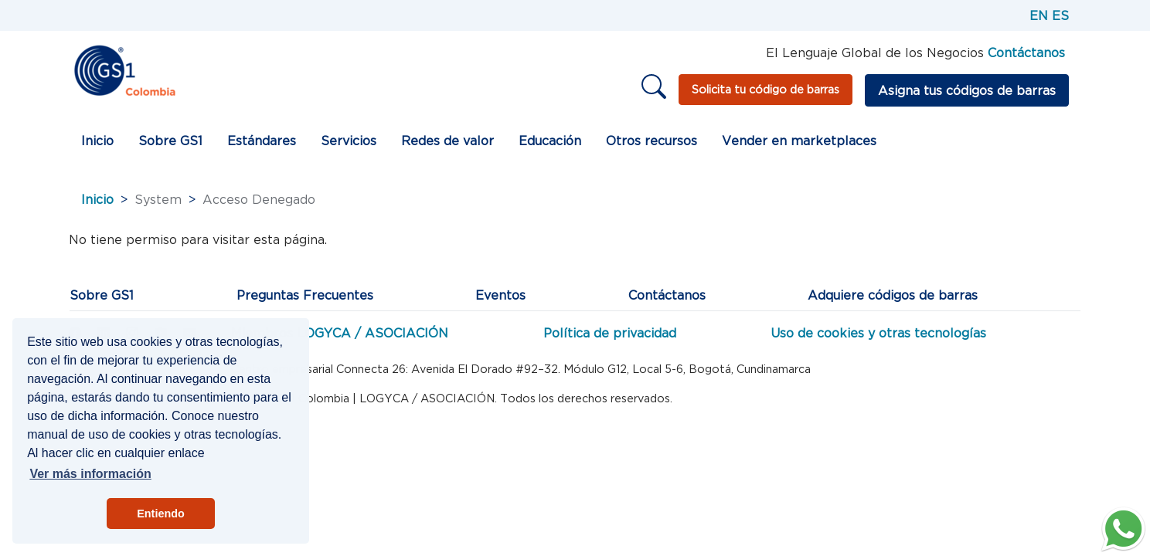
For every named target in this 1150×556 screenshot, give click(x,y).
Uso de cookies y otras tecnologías (878, 333)
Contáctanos (667, 295)
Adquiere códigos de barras (893, 295)
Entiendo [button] (161, 513)
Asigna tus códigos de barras (967, 90)
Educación (550, 140)
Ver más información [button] (90, 473)
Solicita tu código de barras (765, 89)
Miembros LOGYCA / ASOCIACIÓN (339, 333)
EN (1038, 15)
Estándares (261, 140)
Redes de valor (447, 140)
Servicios (348, 140)
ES (1060, 15)
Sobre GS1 (170, 140)
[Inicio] (124, 69)
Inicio (97, 140)
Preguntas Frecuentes (304, 295)
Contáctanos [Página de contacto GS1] (1026, 52)
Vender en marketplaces (799, 140)
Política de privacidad (609, 333)
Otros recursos (651, 140)
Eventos (500, 295)
